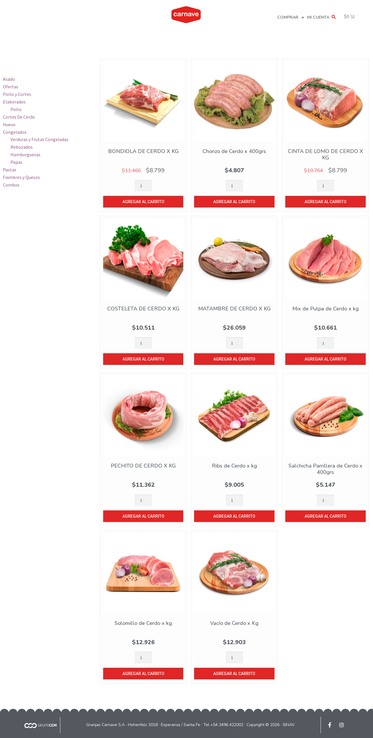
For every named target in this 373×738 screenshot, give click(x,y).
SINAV (289, 725)
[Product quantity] (143, 186)
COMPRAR (290, 17)
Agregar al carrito (143, 201)
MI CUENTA (318, 17)
